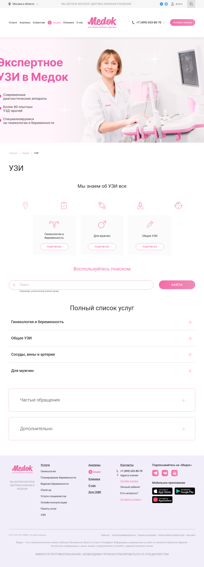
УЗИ (43, 514)
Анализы (25, 22)
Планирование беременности (58, 477)
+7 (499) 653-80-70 (131, 471)
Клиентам (39, 22)
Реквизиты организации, (147, 535)
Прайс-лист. (105, 535)
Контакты (127, 465)
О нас (79, 22)
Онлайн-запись (182, 22)
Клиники (68, 22)
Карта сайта (190, 535)
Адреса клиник (129, 475)
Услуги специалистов (53, 496)
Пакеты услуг (49, 508)
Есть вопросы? (129, 493)
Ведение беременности (55, 483)
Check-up (46, 490)
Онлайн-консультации (54, 502)
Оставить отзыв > (131, 499)
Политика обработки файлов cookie (171, 535)
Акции (94, 471)
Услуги (13, 22)
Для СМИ (94, 492)
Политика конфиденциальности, (124, 535)
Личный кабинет (130, 487)
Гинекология (48, 471)
